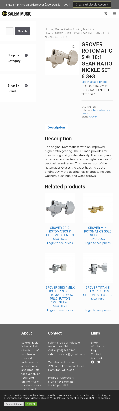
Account (96, 358)
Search (22, 31)
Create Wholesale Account (92, 4)
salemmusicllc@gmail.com (66, 354)
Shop (94, 342)
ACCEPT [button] (31, 404)
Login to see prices (94, 82)
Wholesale (98, 346)
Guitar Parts (63, 29)
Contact (96, 354)
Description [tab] (56, 127)
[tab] (18, 58)
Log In (67, 4)
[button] (73, 47)
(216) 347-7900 (66, 350)
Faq (93, 350)
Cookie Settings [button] (14, 404)
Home (49, 29)
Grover (93, 116)
